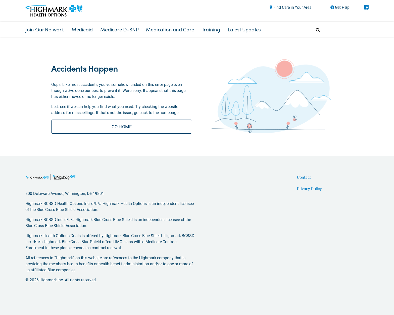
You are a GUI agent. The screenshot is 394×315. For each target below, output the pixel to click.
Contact (304, 177)
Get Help (342, 7)
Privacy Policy (309, 188)
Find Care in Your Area (292, 7)
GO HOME (122, 127)
